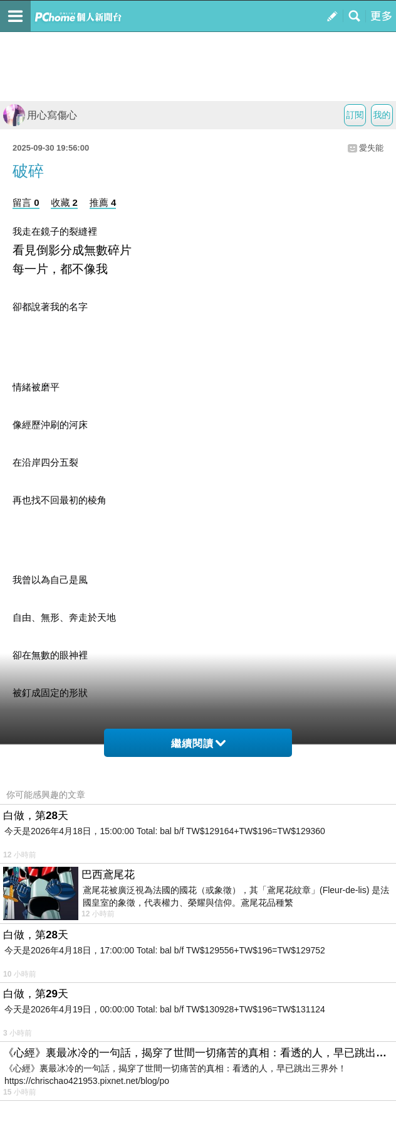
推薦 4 (103, 202)
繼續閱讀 (198, 743)
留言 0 (26, 202)
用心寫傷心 (40, 115)
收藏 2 (64, 202)
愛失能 (371, 148)
